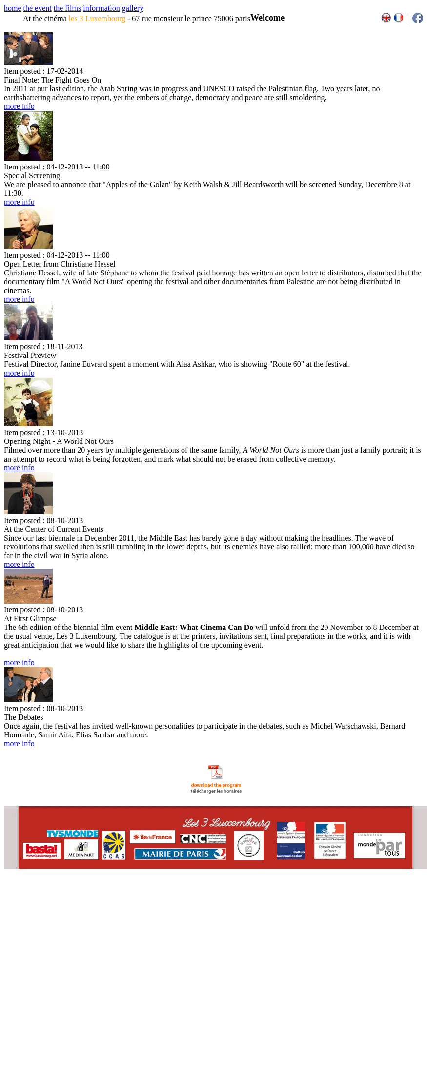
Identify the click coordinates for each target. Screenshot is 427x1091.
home (12, 8)
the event (37, 8)
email (79, 901)
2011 (336, 901)
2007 (293, 901)
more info (19, 106)
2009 (314, 901)
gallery (132, 8)
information (101, 8)
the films (67, 8)
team (176, 901)
